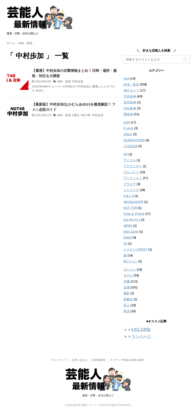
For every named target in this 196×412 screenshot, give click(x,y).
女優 (126, 287)
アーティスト (132, 178)
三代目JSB (130, 146)
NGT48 (85, 115)
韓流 (126, 311)
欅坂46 (128, 114)
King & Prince (133, 214)
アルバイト (131, 172)
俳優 (126, 281)
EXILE (127, 134)
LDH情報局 (98, 360)
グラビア (129, 184)
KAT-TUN (130, 208)
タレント (129, 269)
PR (125, 154)
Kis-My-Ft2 (131, 220)
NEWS (127, 226)
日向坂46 (129, 108)
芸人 (126, 305)
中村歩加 (77, 81)
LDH (126, 122)
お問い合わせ (79, 360)
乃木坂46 (129, 96)
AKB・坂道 (64, 81)
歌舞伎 (128, 299)
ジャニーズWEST (135, 249)
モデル (128, 275)
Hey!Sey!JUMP (133, 202)
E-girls (128, 128)
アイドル (129, 160)
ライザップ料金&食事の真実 (127, 360)
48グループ (131, 90)
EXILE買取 (141, 329)
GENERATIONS (134, 140)
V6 (125, 243)
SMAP (127, 237)
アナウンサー (132, 166)
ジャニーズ (131, 190)
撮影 (126, 293)
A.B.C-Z (128, 196)
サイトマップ (59, 360)
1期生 (75, 115)
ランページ (141, 336)
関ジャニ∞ (130, 261)
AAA (126, 78)
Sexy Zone (130, 232)
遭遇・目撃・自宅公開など (98, 395)
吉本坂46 (129, 102)
